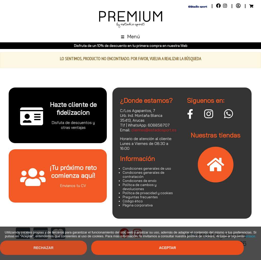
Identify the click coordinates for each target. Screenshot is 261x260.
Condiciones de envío (139, 181)
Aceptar (167, 248)
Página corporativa (138, 205)
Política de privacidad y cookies (148, 193)
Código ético (133, 201)
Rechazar (43, 248)
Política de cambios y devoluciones (139, 187)
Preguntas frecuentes (140, 197)
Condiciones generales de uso (147, 168)
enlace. (250, 236)
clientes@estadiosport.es (153, 130)
